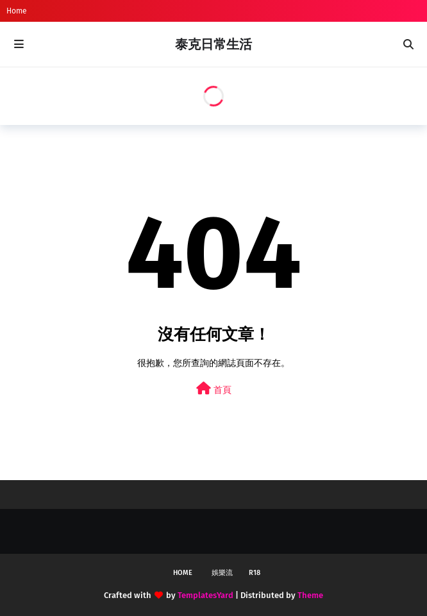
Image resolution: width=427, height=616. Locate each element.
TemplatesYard (205, 595)
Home (16, 10)
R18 (254, 573)
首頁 (213, 388)
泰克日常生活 (213, 44)
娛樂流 (222, 573)
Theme (310, 595)
